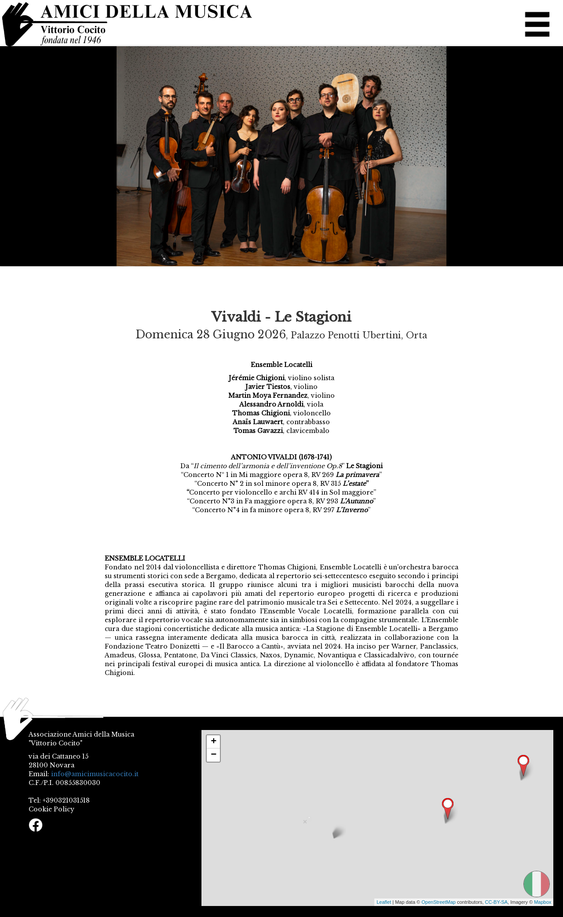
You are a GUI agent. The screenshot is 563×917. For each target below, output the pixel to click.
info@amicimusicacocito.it (95, 774)
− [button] (213, 755)
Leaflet (384, 902)
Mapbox (542, 902)
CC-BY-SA (496, 902)
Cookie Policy (51, 809)
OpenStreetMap (438, 902)
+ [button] (213, 741)
